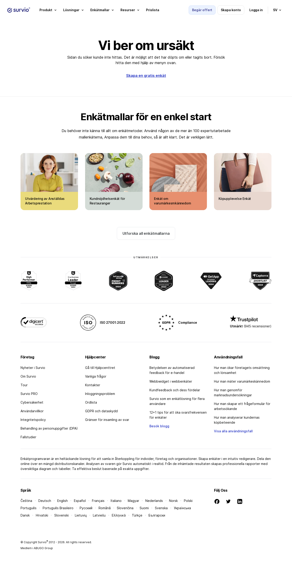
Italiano (116, 501)
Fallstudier (28, 437)
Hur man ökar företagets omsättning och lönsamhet (242, 370)
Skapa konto (231, 10)
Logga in (256, 10)
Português (28, 508)
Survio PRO (29, 394)
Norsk (173, 501)
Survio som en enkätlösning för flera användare (177, 401)
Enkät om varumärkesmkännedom (172, 201)
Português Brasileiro (58, 508)
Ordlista (91, 402)
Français (98, 501)
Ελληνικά (119, 515)
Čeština (26, 501)
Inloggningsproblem (100, 394)
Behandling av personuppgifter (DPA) (49, 428)
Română (105, 508)
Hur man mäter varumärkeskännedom (242, 381)
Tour (24, 385)
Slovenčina (125, 508)
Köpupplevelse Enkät (235, 199)
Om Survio (28, 376)
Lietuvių (81, 515)
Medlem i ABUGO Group (37, 548)
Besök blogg (159, 426)
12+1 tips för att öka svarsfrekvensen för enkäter (178, 414)
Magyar (133, 501)
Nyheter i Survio (33, 368)
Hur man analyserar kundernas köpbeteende (237, 419)
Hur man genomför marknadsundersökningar (233, 392)
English (62, 501)
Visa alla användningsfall (233, 431)
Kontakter (92, 385)
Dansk (25, 515)
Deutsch (44, 501)
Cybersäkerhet (32, 402)
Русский (86, 508)
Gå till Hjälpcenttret (100, 368)
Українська (182, 508)
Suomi (144, 508)
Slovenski (61, 515)
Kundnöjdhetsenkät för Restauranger (107, 201)
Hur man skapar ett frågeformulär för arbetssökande (242, 406)
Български (157, 515)
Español (80, 501)
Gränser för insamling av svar (107, 420)
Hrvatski (42, 515)
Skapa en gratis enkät (146, 75)
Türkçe (137, 515)
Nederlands (154, 501)
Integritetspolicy (33, 420)
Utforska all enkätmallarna (146, 233)
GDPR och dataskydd (101, 411)
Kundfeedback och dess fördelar (174, 390)
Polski (188, 501)
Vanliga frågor (95, 376)
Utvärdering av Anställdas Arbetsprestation (45, 201)
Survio (43, 542)
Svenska (161, 508)
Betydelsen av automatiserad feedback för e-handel (172, 370)
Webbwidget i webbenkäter (170, 381)
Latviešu (99, 515)
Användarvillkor (32, 411)
